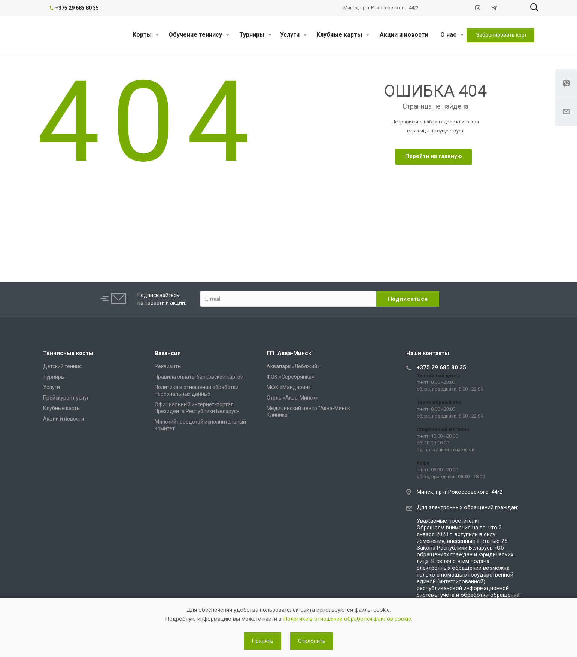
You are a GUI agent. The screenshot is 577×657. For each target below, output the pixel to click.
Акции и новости (404, 34)
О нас (452, 34)
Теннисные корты (68, 353)
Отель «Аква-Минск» (292, 398)
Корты (146, 34)
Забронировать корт (501, 35)
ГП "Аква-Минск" (290, 353)
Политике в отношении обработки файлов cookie (347, 618)
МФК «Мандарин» (289, 387)
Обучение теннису (198, 34)
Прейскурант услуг (66, 398)
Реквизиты (168, 366)
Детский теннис (62, 366)
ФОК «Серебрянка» (290, 377)
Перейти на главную (433, 156)
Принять (262, 641)
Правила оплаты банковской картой (199, 377)
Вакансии (168, 353)
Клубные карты (342, 34)
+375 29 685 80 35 (441, 367)
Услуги (293, 34)
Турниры (255, 34)
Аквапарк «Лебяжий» (293, 366)
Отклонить (311, 641)
